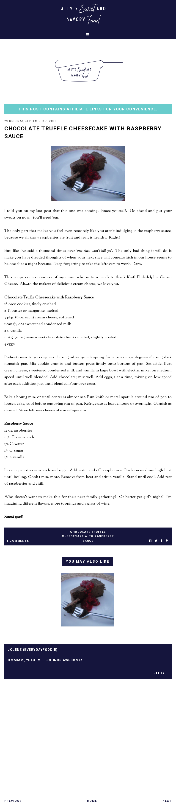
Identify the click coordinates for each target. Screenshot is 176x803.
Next (167, 801)
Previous (13, 801)
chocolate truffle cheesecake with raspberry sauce (88, 536)
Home (92, 801)
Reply (159, 673)
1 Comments (18, 540)
